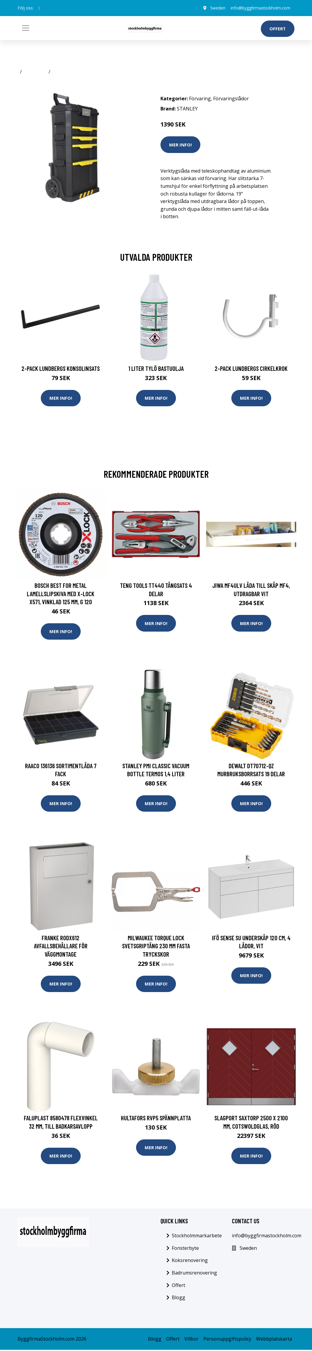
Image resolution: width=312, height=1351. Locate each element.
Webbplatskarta (274, 1339)
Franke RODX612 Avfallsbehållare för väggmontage (61, 946)
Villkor (191, 1339)
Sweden (215, 8)
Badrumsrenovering (194, 1273)
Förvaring (35, 71)
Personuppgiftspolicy (227, 1339)
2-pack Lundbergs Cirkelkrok (251, 368)
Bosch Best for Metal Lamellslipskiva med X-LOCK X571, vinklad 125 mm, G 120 (60, 594)
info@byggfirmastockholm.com (259, 8)
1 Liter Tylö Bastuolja (156, 368)
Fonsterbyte (185, 1249)
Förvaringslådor (71, 71)
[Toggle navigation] (26, 28)
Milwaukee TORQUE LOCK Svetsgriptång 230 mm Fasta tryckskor (156, 946)
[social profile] (39, 8)
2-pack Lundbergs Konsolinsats (60, 368)
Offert (277, 29)
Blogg (178, 1298)
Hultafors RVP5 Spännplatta (156, 1118)
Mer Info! (180, 145)
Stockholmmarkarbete (197, 1236)
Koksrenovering (190, 1261)
